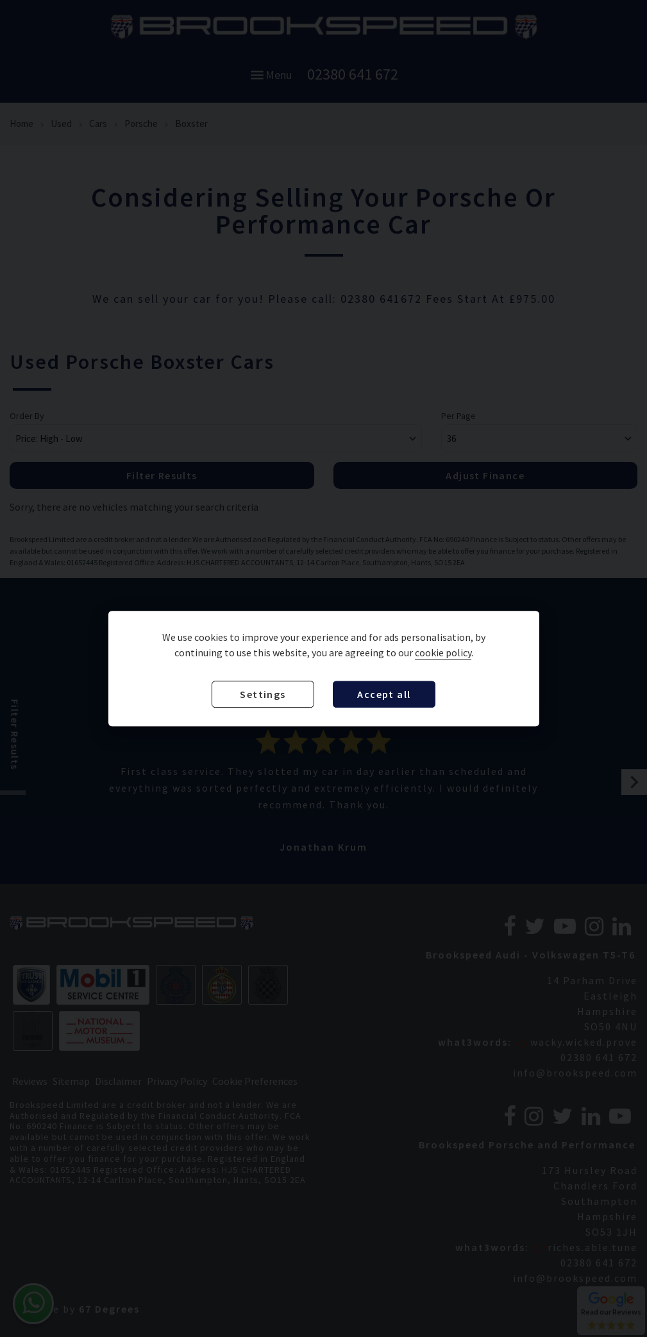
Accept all (383, 694)
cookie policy (443, 652)
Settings (262, 694)
